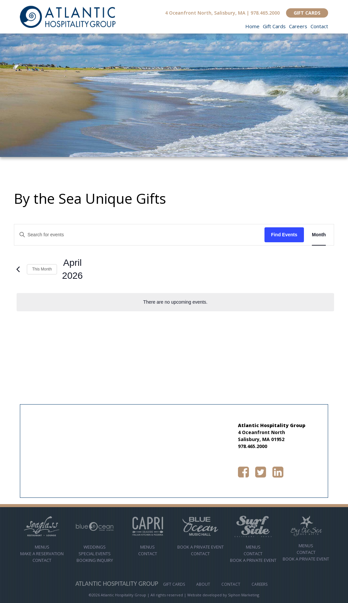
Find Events (284, 234)
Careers (298, 26)
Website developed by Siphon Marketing (223, 594)
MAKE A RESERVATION (42, 554)
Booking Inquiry (95, 560)
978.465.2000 (265, 13)
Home (252, 26)
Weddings (95, 547)
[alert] (175, 302)
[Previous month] (18, 269)
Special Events (95, 554)
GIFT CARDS (307, 13)
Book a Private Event (253, 560)
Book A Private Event (200, 547)
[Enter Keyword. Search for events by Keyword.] (139, 234)
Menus (42, 547)
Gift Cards (274, 26)
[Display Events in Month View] (319, 234)
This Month (42, 269)
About (203, 584)
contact (147, 554)
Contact (319, 26)
